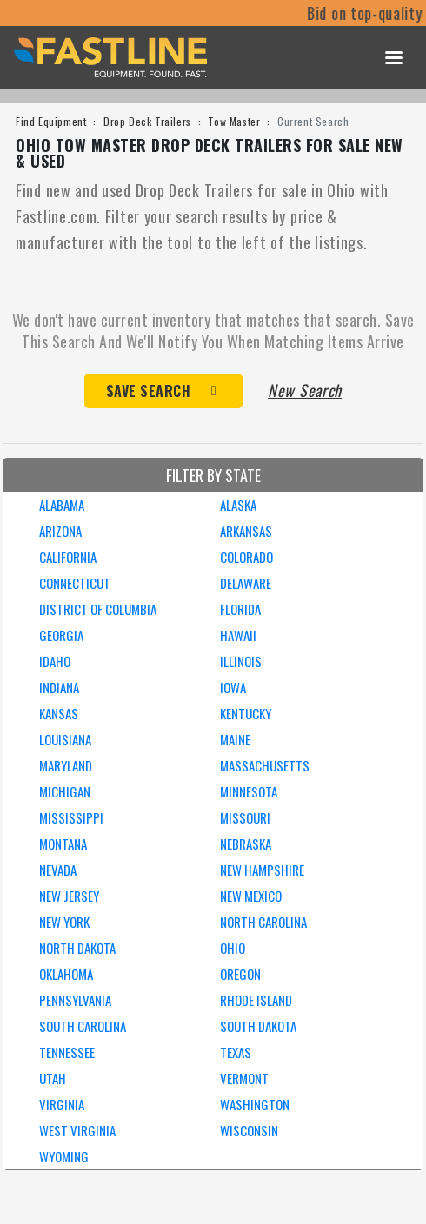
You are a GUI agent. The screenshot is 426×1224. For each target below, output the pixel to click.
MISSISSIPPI (71, 817)
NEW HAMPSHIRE (262, 869)
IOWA (233, 687)
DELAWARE (245, 582)
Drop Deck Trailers (147, 121)
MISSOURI (245, 817)
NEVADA (58, 869)
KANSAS (58, 713)
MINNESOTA (248, 791)
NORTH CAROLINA (263, 921)
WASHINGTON (255, 1104)
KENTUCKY (245, 713)
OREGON (240, 973)
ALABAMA (61, 504)
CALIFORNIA (68, 556)
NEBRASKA (245, 843)
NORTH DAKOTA (77, 947)
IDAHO (54, 661)
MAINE (235, 739)
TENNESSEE (67, 1052)
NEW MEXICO (251, 895)
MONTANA (63, 843)
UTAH (52, 1078)
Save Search (148, 390)
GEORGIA (61, 635)
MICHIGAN (64, 791)
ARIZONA (60, 530)
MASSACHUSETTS (265, 765)
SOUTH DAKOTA (258, 1025)
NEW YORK (64, 921)
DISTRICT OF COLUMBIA (97, 609)
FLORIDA (240, 609)
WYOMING (64, 1156)
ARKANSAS (246, 530)
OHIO (232, 947)
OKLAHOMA (66, 973)
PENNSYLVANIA (75, 999)
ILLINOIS (241, 661)
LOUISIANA (65, 739)
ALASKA (238, 504)
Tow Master (234, 121)
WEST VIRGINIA (77, 1130)
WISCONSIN (249, 1130)
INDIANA (59, 687)
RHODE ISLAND (256, 999)
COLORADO (246, 556)
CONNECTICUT (74, 582)
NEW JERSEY (69, 895)
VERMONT (244, 1078)
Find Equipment (51, 121)
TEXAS (235, 1052)
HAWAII (238, 635)
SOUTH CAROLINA (82, 1025)
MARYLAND (65, 765)
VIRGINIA (61, 1104)
